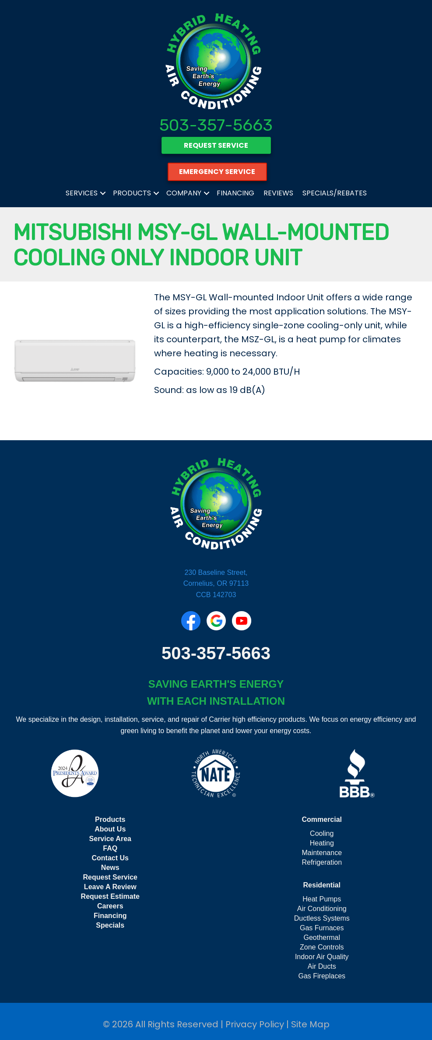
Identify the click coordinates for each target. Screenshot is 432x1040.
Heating (322, 843)
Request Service (110, 877)
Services (82, 193)
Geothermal (321, 937)
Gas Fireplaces (321, 976)
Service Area (110, 838)
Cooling (322, 833)
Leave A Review (110, 886)
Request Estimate (110, 896)
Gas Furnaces (322, 928)
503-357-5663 (216, 125)
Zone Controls (322, 947)
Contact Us (110, 858)
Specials (110, 925)
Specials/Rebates (334, 193)
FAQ (110, 848)
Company (183, 193)
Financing (235, 193)
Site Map (310, 1024)
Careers (110, 906)
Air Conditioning (322, 908)
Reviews (278, 193)
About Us (110, 829)
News (110, 867)
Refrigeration (322, 862)
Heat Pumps (321, 899)
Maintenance (322, 852)
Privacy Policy (254, 1024)
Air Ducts (322, 966)
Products (132, 193)
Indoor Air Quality (322, 956)
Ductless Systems (322, 918)
